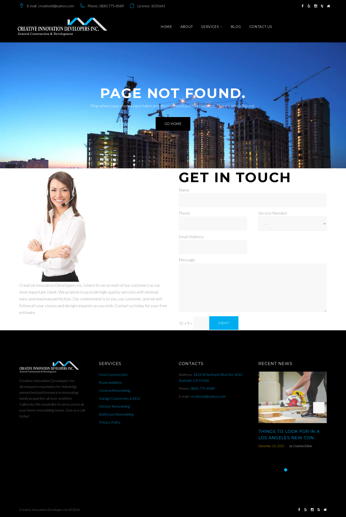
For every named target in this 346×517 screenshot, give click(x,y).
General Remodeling (114, 390)
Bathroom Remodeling (116, 414)
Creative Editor (302, 446)
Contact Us (262, 28)
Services (212, 28)
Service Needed (272, 213)
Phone (184, 213)
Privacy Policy (109, 422)
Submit (224, 323)
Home (168, 28)
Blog (238, 28)
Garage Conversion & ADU (119, 398)
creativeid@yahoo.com (56, 6)
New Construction (113, 374)
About (188, 28)
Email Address (191, 236)
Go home (173, 126)
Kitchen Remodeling (114, 406)
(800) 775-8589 (111, 6)
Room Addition (110, 382)
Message (187, 259)
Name (184, 189)
